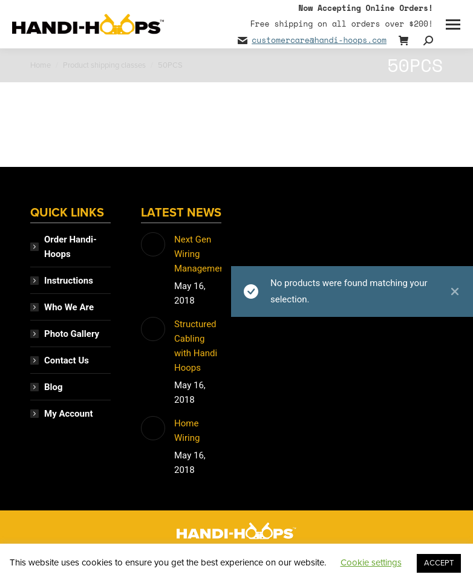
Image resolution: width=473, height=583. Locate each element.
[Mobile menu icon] (453, 24)
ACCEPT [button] (439, 563)
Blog (53, 387)
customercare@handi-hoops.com (319, 40)
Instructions (68, 280)
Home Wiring (187, 430)
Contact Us (66, 360)
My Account (68, 413)
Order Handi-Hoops (70, 246)
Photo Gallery (71, 333)
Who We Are (69, 307)
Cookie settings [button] (371, 562)
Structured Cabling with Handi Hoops (195, 346)
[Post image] (153, 244)
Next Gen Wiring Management (200, 254)
